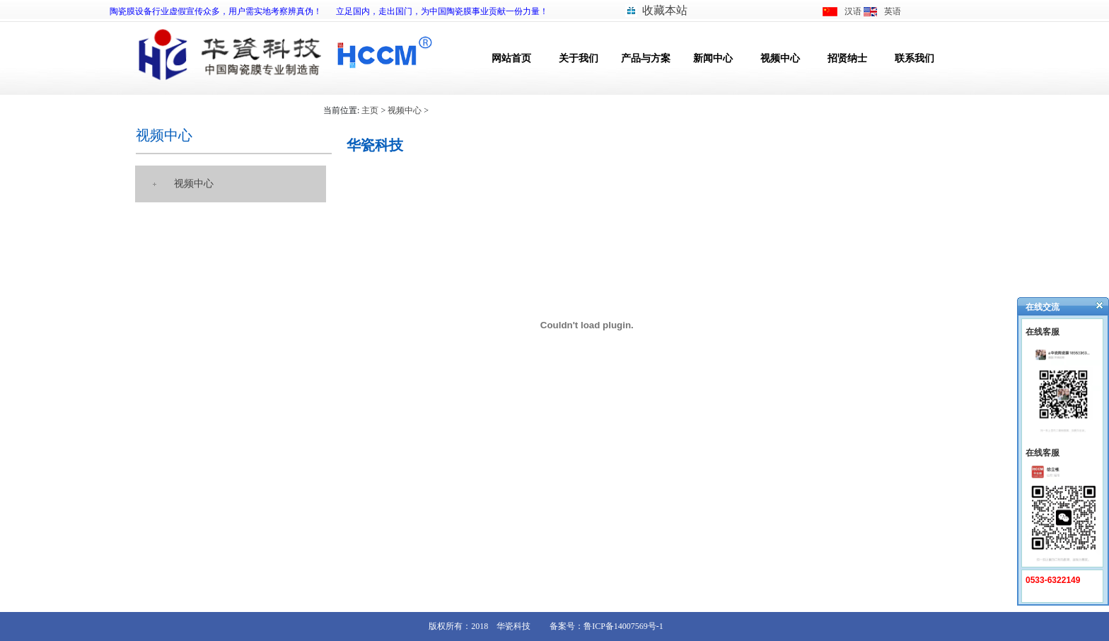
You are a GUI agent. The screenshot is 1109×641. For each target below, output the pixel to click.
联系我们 (914, 58)
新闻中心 (713, 58)
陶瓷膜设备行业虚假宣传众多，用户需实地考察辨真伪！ (216, 11)
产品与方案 (645, 58)
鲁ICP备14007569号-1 (623, 626)
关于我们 (578, 58)
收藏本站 (664, 10)
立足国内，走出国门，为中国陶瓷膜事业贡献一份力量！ (442, 11)
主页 (369, 110)
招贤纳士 (847, 58)
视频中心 (780, 58)
